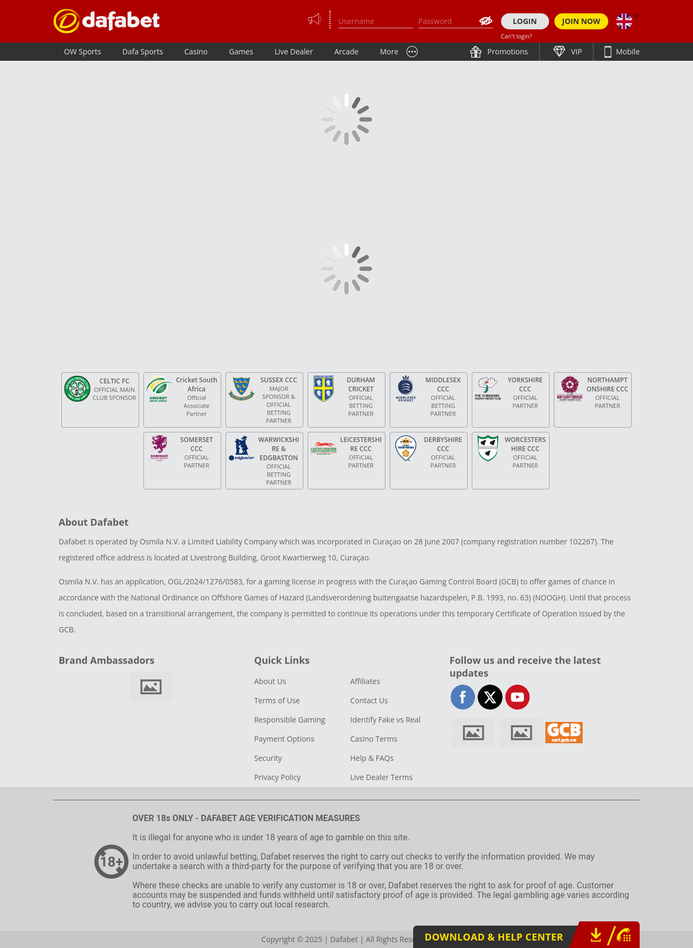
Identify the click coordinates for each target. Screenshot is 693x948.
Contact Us (369, 700)
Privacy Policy (277, 777)
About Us (270, 681)
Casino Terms (373, 739)
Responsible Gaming (289, 719)
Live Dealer (294, 51)
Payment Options (284, 739)
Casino (196, 51)
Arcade (346, 51)
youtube (517, 697)
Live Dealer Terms (381, 777)
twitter (490, 697)
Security (268, 758)
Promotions (507, 51)
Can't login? (517, 36)
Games (241, 51)
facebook (463, 697)
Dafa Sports (143, 51)
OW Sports (82, 51)
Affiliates (365, 681)
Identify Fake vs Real (385, 719)
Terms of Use (277, 700)
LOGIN (525, 21)
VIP (575, 51)
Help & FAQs (371, 758)
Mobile (627, 51)
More (389, 51)
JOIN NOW (581, 21)
